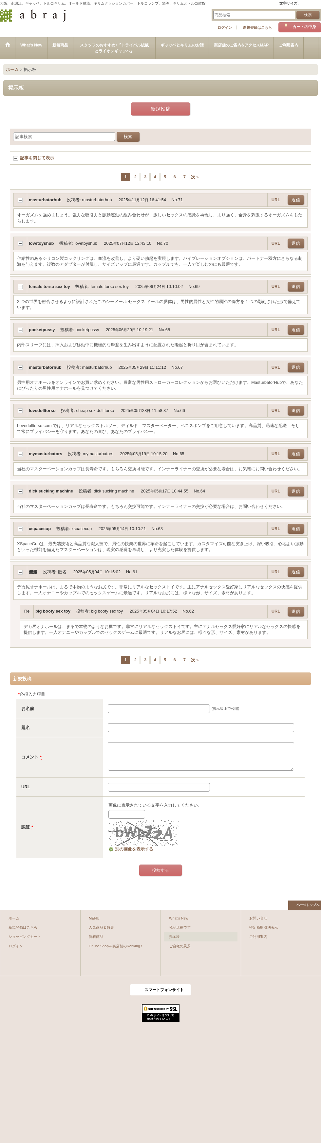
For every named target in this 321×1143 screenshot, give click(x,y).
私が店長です (180, 927)
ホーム (14, 918)
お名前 (27, 708)
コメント (29, 757)
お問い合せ (258, 918)
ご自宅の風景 (180, 946)
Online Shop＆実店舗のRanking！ (116, 946)
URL (276, 199)
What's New (178, 918)
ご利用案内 (258, 936)
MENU (94, 918)
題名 (25, 727)
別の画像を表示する (130, 849)
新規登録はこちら (257, 27)
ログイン (224, 27)
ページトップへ (307, 905)
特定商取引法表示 (263, 927)
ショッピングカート (25, 936)
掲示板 (174, 936)
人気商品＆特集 (101, 927)
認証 (25, 827)
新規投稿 (160, 109)
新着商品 (96, 936)
